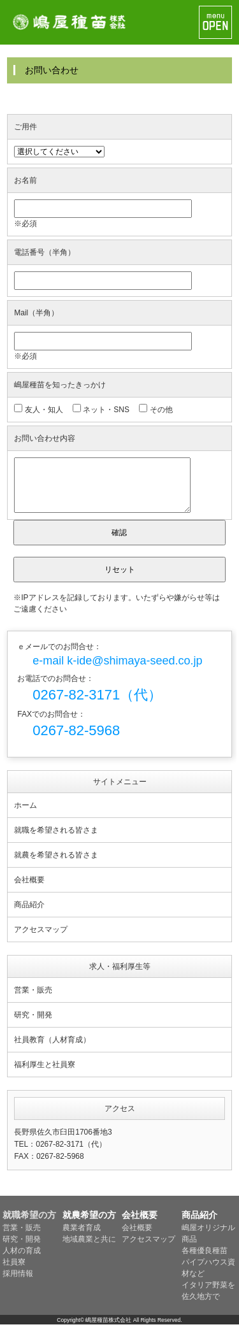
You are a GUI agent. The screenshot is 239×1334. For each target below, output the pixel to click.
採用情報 (18, 1283)
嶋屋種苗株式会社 (108, 1329)
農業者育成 (81, 1237)
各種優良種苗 (205, 1260)
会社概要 (29, 889)
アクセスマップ (41, 939)
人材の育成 (22, 1260)
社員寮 (14, 1271)
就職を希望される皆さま (56, 839)
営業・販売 (33, 999)
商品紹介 (29, 914)
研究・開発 (33, 1024)
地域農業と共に (89, 1248)
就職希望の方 (29, 1224)
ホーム (25, 814)
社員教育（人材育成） (52, 1049)
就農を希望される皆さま (56, 864)
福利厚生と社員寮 (44, 1074)
